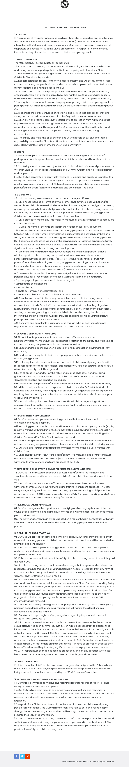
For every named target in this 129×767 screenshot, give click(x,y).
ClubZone (91, 761)
